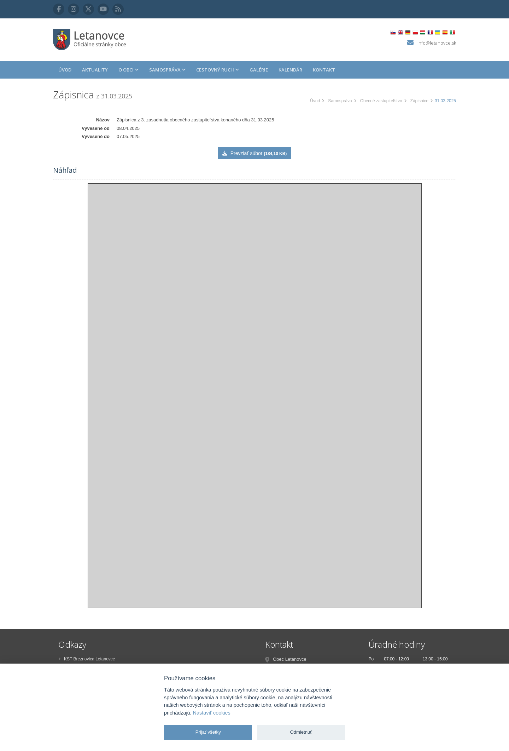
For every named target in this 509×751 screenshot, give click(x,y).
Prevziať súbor (254, 153)
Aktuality (95, 70)
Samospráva (167, 70)
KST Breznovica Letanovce (86, 659)
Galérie (259, 70)
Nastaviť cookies (211, 713)
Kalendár (290, 70)
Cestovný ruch (217, 70)
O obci (128, 70)
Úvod (64, 70)
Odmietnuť (301, 732)
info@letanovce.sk (436, 43)
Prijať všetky (208, 732)
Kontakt (324, 70)
